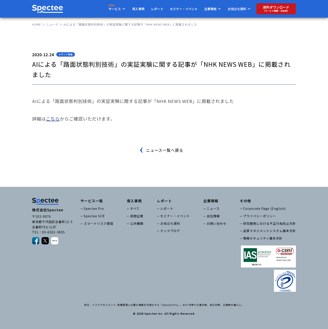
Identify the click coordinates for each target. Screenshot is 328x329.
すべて (135, 208)
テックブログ (170, 231)
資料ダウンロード (276, 9)
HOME (36, 24)
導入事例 (138, 9)
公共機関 (136, 223)
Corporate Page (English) (264, 208)
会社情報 (213, 216)
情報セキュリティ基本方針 (262, 238)
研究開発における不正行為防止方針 (269, 223)
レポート (157, 9)
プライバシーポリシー (259, 216)
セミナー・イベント (184, 9)
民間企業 (136, 216)
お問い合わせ (216, 223)
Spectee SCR (94, 216)
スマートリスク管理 (98, 223)
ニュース (52, 24)
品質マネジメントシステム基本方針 (269, 231)
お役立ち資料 (170, 223)
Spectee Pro (94, 208)
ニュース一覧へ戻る (164, 150)
